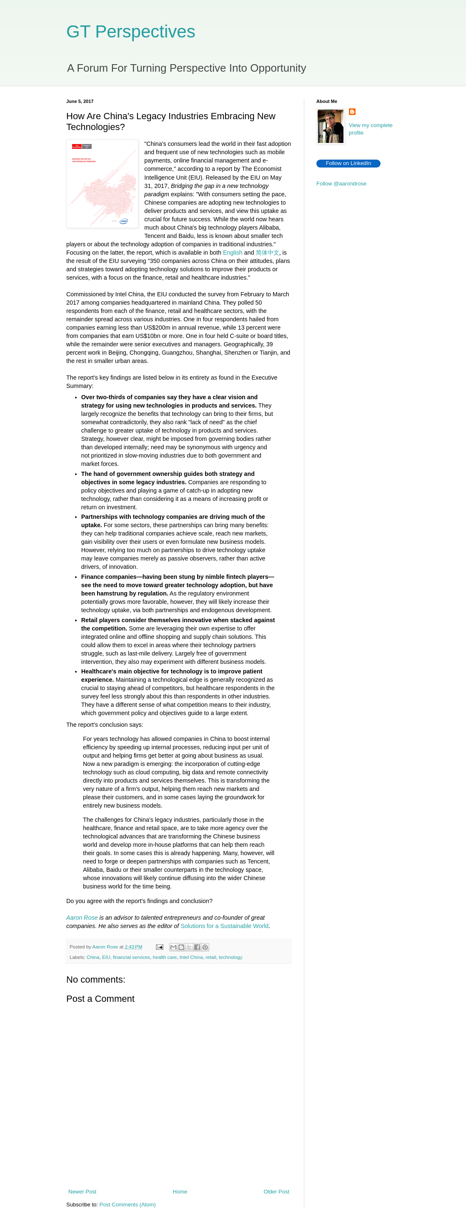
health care (165, 957)
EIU (106, 957)
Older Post (276, 1191)
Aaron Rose (82, 917)
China (93, 957)
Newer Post (82, 1191)
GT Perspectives (130, 31)
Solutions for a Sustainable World (224, 926)
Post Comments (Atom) (128, 1204)
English (233, 252)
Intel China (191, 957)
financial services (131, 957)
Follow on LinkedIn (348, 163)
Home (180, 1191)
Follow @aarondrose (341, 183)
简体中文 (267, 252)
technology (231, 957)
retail (210, 957)
